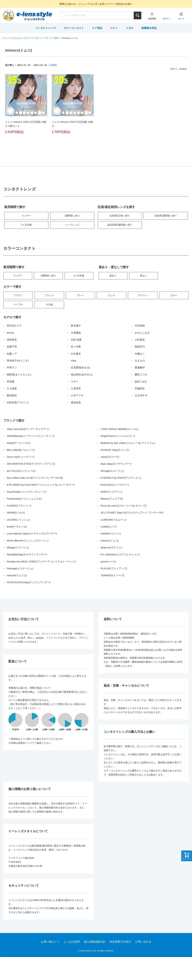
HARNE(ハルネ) (16, 512)
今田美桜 (140, 325)
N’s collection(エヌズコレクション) (120, 554)
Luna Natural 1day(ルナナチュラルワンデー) (32, 533)
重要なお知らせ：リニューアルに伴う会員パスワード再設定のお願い (96, 4)
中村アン (12, 367)
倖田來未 (12, 339)
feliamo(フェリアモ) (112, 498)
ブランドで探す (51, 38)
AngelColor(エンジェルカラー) (118, 435)
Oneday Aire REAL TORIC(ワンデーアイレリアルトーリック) (41, 561)
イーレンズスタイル (11, 38)
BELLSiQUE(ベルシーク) (21, 449)
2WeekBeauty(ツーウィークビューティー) (30, 435)
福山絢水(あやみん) (82, 374)
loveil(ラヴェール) (17, 526)
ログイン (167, 18)
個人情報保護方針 (95, 941)
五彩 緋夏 (76, 339)
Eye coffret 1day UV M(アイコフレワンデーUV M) (35, 477)
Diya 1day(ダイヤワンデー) (116, 463)
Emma (10, 332)
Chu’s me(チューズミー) (20, 456)
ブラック (49, 295)
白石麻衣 (76, 353)
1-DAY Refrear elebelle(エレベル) (119, 429)
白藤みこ (140, 353)
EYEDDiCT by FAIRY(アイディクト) (121, 477)
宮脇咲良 (140, 388)
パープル (18, 304)
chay (73, 360)
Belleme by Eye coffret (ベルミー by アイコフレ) (128, 443)
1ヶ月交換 (26, 224)
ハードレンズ (72, 224)
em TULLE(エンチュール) (21, 470)
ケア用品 (97, 28)
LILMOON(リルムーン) (113, 519)
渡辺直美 (76, 402)
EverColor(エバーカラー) (115, 484)
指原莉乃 (140, 346)
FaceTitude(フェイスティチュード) (26, 491)
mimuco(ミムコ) (110, 540)
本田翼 (10, 381)
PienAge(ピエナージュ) (20, 568)
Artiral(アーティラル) (18, 443)
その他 (49, 304)
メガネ (129, 28)
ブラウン (18, 295)
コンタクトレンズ (45, 28)
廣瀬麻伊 (140, 367)
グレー (80, 295)
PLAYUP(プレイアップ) (114, 568)
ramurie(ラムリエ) (17, 575)
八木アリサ (77, 395)
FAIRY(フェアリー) (111, 491)
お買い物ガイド (50, 941)
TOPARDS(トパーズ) (112, 575)
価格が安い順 (23, 65)
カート (181, 18)
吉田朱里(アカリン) (18, 402)
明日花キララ (14, 325)
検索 (137, 15)
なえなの (140, 360)
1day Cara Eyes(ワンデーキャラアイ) (28, 429)
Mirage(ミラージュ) (18, 547)
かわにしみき (142, 332)
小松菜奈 (140, 339)
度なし (143, 275)
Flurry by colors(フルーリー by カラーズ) (123, 505)
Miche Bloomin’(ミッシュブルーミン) (27, 540)
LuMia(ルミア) (109, 526)
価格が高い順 (40, 65)
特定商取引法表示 (120, 941)
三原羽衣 (76, 388)
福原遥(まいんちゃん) (19, 374)
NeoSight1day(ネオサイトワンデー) (27, 554)
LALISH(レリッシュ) (18, 519)
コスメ (114, 28)
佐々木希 (76, 346)
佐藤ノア (12, 353)
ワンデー (26, 215)
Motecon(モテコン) (111, 547)
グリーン (142, 295)
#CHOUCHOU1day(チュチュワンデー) (28, 582)
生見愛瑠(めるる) (80, 367)
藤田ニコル (141, 374)
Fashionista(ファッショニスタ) (24, 498)
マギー (74, 381)
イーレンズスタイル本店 (34, 15)
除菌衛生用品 (149, 28)
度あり (112, 275)
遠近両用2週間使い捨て (119, 224)
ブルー (173, 295)
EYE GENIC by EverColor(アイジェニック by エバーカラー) (41, 484)
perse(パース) (108, 561)
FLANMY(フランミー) (19, 505)
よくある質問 (72, 941)
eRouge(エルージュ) (112, 470)
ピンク (111, 295)
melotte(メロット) (111, 533)
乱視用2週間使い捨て (165, 215)
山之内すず (141, 395)
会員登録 (152, 18)
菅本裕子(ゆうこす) (18, 360)
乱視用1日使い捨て (120, 215)
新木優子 (76, 325)
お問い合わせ (143, 941)
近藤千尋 (12, 346)
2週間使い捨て (72, 215)
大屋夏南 (76, 332)
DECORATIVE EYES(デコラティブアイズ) (31, 463)
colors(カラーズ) (110, 456)
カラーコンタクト (74, 28)
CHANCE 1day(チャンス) (115, 449)
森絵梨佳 (12, 395)
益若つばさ (141, 381)
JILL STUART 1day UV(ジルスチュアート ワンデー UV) (132, 512)
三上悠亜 (12, 388)
